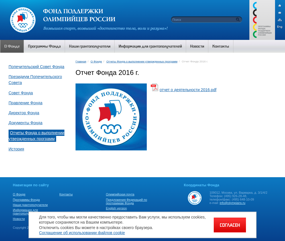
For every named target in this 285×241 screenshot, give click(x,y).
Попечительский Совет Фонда (36, 66)
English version (116, 208)
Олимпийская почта (120, 194)
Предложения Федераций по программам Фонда (126, 201)
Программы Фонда (26, 199)
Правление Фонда (25, 103)
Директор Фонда (24, 113)
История (16, 149)
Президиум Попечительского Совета (35, 79)
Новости (19, 218)
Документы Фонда (25, 123)
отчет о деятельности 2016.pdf (188, 89)
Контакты (66, 194)
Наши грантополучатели (30, 205)
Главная (81, 61)
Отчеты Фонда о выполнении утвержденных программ (36, 135)
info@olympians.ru (232, 203)
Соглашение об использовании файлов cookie (82, 232)
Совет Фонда (21, 93)
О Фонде (96, 61)
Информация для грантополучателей (26, 211)
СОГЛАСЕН (230, 225)
